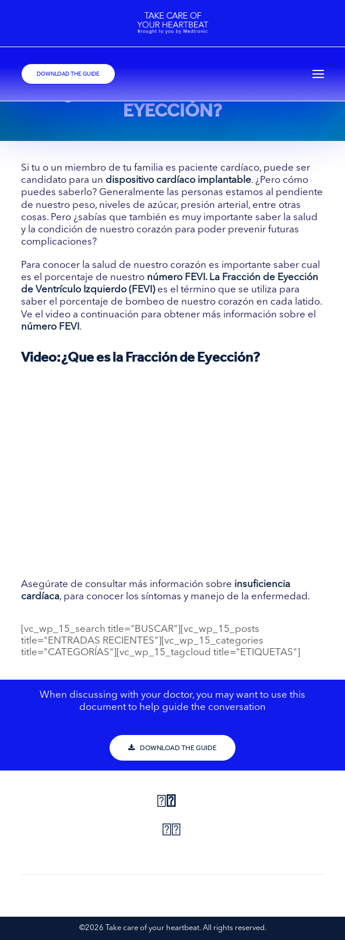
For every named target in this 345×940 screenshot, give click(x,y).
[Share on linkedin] (176, 831)
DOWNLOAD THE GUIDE (68, 74)
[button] (318, 74)
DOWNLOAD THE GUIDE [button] (172, 747)
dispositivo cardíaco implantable (178, 180)
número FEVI (176, 277)
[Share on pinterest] (167, 831)
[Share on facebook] (161, 803)
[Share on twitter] (171, 803)
